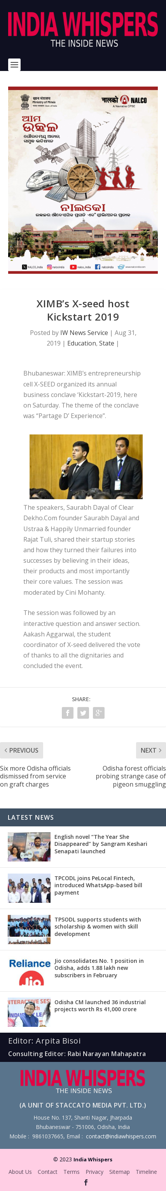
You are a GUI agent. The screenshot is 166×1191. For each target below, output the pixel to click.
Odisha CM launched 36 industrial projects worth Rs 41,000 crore (100, 1005)
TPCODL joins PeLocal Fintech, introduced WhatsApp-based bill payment (98, 885)
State (106, 343)
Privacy (94, 1171)
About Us (20, 1171)
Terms (71, 1171)
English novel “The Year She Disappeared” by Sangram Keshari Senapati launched (100, 843)
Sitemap (119, 1171)
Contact (48, 1171)
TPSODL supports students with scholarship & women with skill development (97, 926)
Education (81, 343)
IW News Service (84, 332)
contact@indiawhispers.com (121, 1136)
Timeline (146, 1171)
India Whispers (92, 1159)
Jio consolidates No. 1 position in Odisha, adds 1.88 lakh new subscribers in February (99, 967)
